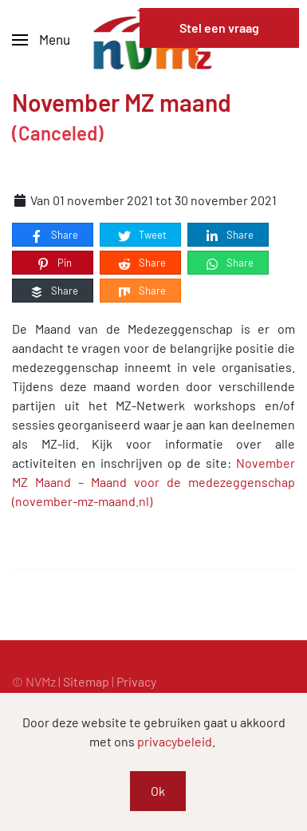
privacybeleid (174, 741)
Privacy (136, 681)
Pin (53, 263)
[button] (41, 40)
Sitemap (86, 681)
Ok (158, 790)
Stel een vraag (219, 27)
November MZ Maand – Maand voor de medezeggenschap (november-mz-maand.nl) (153, 481)
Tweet (141, 235)
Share (53, 235)
